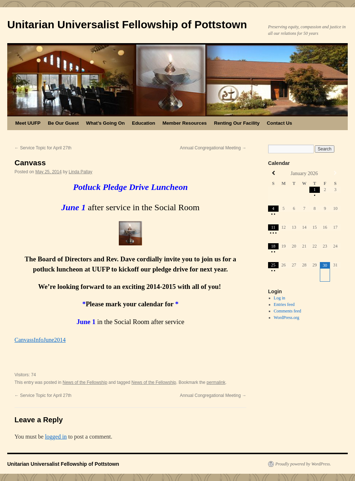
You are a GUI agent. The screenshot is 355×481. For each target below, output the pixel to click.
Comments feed (287, 311)
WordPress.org (286, 317)
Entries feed (284, 304)
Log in (279, 297)
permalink (215, 382)
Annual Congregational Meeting (213, 147)
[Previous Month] (273, 173)
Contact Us (279, 123)
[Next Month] (335, 173)
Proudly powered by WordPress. (303, 464)
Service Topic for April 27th (42, 147)
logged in (56, 437)
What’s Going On (105, 123)
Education (143, 123)
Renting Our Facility (237, 123)
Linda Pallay (80, 171)
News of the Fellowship (85, 382)
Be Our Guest (63, 123)
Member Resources (184, 123)
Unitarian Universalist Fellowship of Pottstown (127, 24)
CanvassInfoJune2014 (40, 340)
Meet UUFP (28, 123)
